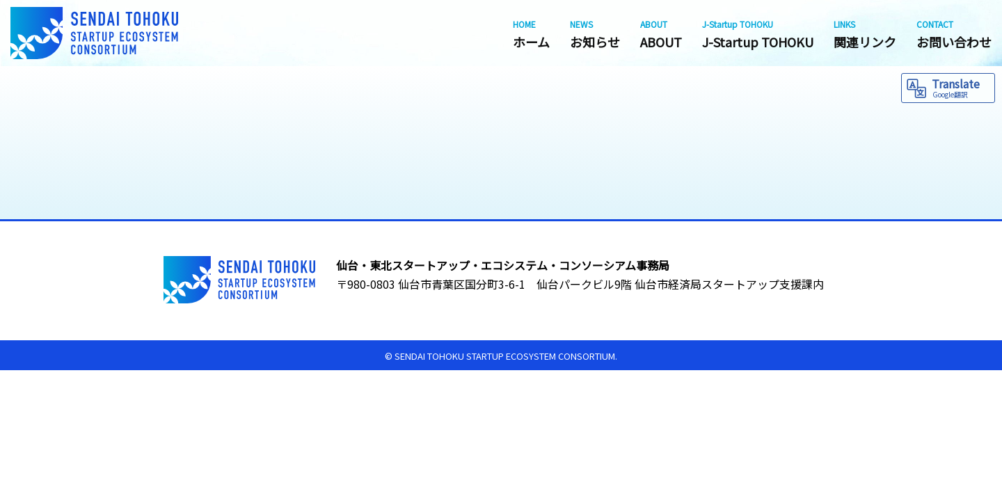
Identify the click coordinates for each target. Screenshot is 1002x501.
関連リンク (865, 34)
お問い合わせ (954, 34)
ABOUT (661, 34)
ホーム (531, 34)
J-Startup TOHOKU (757, 34)
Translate (961, 87)
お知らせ (595, 34)
